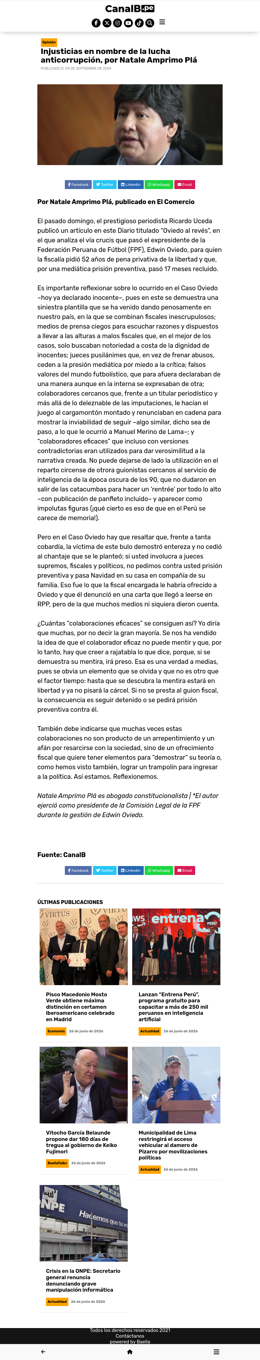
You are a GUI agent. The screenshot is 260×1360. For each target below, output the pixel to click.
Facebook (78, 184)
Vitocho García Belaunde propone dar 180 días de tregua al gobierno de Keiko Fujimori (81, 1142)
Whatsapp (159, 184)
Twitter (104, 184)
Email (185, 184)
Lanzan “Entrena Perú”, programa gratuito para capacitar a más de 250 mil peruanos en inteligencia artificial (173, 1006)
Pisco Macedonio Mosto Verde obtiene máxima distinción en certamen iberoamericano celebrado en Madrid (80, 1006)
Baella (143, 1342)
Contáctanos (130, 1336)
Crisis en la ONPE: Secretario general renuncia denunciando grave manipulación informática (83, 1280)
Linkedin (131, 184)
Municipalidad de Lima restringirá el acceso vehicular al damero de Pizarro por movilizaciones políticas (173, 1145)
